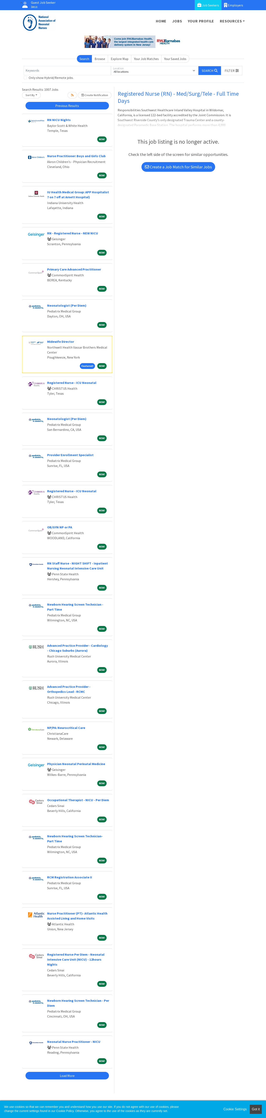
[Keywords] (67, 70)
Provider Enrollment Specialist (70, 455)
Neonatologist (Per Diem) (66, 305)
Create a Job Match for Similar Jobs (178, 166)
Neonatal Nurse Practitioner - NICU (73, 1042)
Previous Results (67, 106)
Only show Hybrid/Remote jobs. (51, 78)
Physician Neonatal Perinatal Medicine (76, 764)
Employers (233, 5)
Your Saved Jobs (175, 59)
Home (161, 21)
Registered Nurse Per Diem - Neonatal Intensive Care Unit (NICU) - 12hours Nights (76, 959)
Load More (67, 1076)
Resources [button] (231, 21)
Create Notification (94, 95)
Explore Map (119, 59)
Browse (100, 59)
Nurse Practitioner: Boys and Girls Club (76, 156)
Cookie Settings (235, 1109)
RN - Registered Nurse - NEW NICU (72, 233)
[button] (231, 70)
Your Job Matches (146, 59)
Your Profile (201, 21)
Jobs (177, 21)
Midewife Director (60, 341)
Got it (256, 1109)
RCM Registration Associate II (69, 877)
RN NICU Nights (59, 120)
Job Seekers (208, 5)
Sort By (30, 95)
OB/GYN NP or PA (59, 527)
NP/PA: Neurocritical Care (66, 728)
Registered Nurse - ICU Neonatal (71, 383)
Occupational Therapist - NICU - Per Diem (78, 800)
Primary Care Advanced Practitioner (74, 269)
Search (84, 59)
